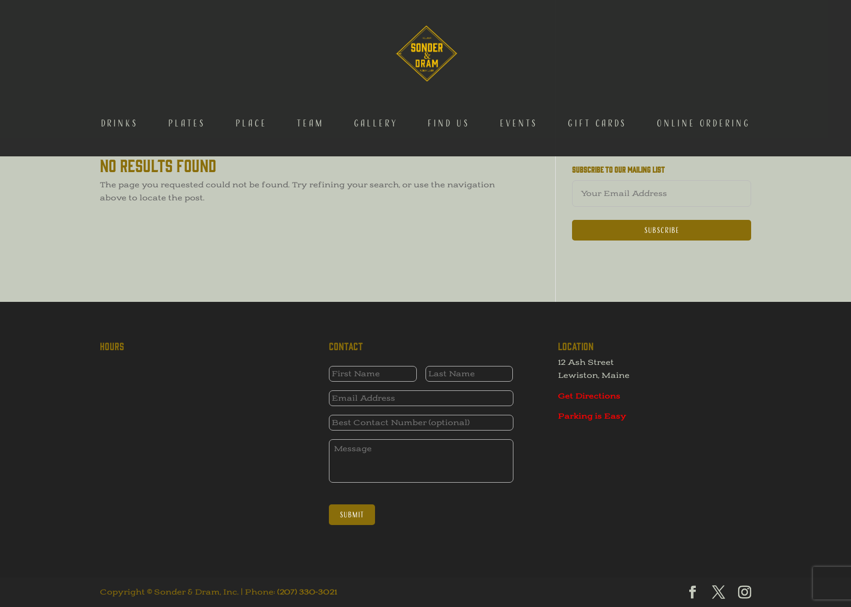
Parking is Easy (592, 416)
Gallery (376, 71)
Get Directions (589, 396)
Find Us (449, 71)
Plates (187, 71)
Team (310, 71)
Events (519, 71)
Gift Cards (597, 71)
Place (251, 71)
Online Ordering (704, 71)
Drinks (119, 71)
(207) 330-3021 (307, 592)
